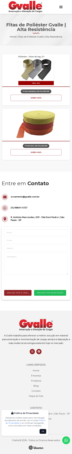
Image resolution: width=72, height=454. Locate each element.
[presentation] (24, 282)
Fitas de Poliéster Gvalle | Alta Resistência (40, 37)
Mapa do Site (36, 396)
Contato (36, 391)
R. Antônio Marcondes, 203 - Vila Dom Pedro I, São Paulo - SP (37, 218)
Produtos (36, 381)
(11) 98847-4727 (19, 207)
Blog (36, 386)
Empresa (36, 375)
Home (13, 37)
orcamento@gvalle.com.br (25, 197)
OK (43, 431)
